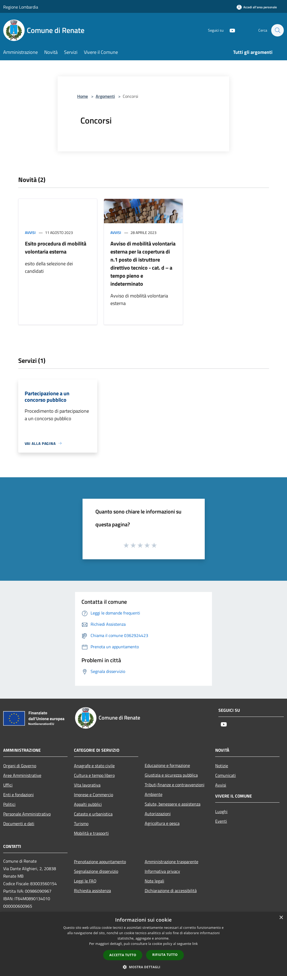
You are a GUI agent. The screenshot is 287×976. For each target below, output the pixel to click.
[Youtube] (229, 30)
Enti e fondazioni (18, 794)
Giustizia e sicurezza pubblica (171, 775)
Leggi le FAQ (85, 881)
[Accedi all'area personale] (257, 7)
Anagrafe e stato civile (94, 765)
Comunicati (225, 775)
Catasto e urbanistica (93, 814)
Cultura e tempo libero (94, 775)
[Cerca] (277, 30)
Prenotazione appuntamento (100, 861)
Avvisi (30, 232)
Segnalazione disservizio (96, 871)
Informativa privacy (162, 871)
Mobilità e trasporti (91, 833)
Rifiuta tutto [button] (165, 954)
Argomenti (105, 96)
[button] (144, 967)
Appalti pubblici (88, 804)
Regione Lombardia (20, 7)
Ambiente (153, 794)
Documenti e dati (18, 823)
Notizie (221, 765)
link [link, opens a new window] (195, 943)
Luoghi (221, 811)
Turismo (81, 823)
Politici (9, 804)
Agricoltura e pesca (162, 823)
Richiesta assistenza (92, 890)
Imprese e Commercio (93, 794)
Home (82, 96)
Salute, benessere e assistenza (172, 804)
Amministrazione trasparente (171, 861)
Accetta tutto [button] (122, 955)
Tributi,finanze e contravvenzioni (174, 784)
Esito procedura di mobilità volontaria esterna (55, 247)
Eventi (221, 821)
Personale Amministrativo (27, 814)
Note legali (154, 881)
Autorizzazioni (158, 813)
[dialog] (143, 944)
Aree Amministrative (22, 775)
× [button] (281, 918)
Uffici (8, 785)
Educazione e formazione (167, 765)
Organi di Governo (19, 765)
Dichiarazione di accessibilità (171, 890)
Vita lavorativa (87, 785)
